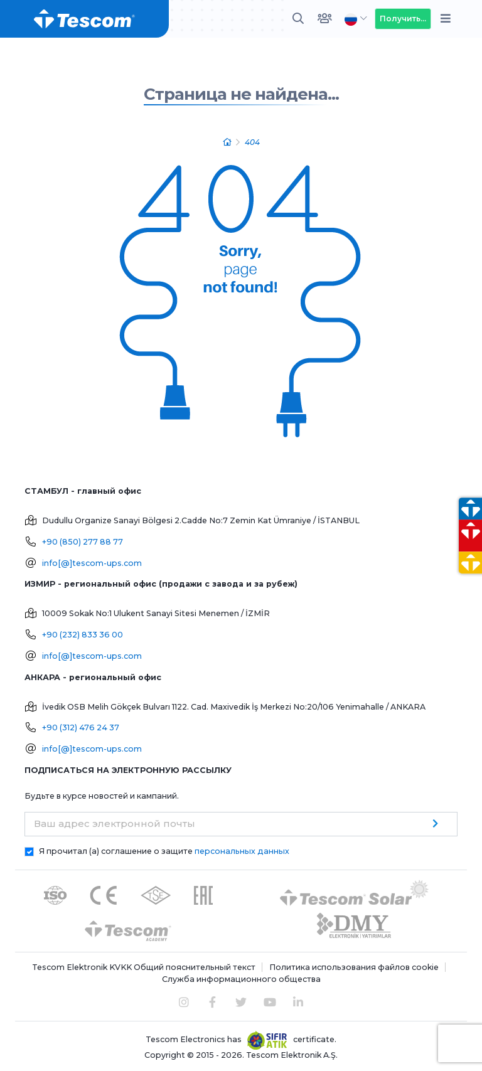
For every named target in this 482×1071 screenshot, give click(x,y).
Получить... (403, 18)
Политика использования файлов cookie (354, 967)
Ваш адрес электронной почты (114, 823)
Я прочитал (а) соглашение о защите (164, 851)
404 (252, 142)
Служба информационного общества (241, 979)
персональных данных (242, 851)
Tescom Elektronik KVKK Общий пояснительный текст (143, 967)
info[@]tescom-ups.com (92, 563)
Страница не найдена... (241, 94)
